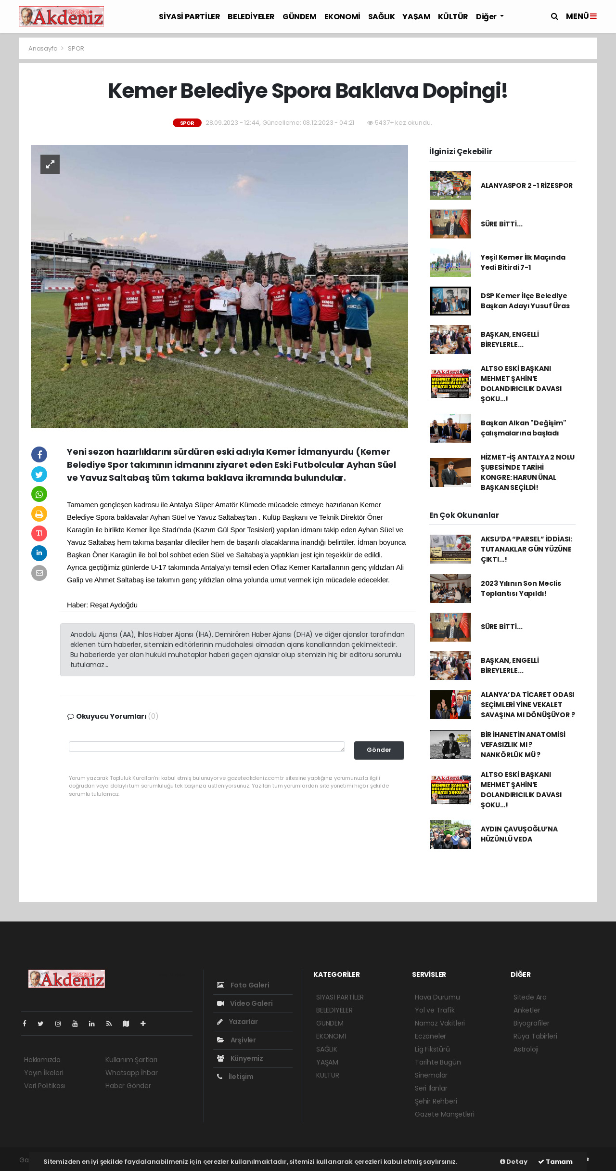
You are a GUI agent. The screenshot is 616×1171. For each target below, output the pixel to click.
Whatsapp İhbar (131, 1073)
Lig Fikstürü (432, 1049)
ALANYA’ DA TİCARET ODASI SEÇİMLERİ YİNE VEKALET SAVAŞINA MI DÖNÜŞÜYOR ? (528, 705)
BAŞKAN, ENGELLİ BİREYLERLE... (510, 339)
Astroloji (526, 1049)
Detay (513, 1161)
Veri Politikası (44, 1086)
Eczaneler (430, 1036)
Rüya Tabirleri (535, 1036)
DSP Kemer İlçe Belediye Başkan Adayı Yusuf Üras (525, 301)
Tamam (555, 1161)
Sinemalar (431, 1075)
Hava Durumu (437, 997)
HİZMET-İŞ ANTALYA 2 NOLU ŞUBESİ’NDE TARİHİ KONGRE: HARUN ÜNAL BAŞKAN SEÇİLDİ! (528, 472)
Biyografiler (531, 1023)
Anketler (526, 1010)
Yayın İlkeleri (43, 1073)
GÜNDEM (299, 16)
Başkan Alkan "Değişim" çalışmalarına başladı (523, 428)
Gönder (379, 750)
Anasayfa (43, 48)
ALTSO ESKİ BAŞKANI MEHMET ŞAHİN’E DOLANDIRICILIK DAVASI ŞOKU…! (521, 384)
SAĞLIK (381, 16)
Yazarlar (237, 1021)
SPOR (76, 48)
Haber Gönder (128, 1086)
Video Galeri (244, 1003)
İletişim (235, 1076)
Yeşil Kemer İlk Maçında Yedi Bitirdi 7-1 (523, 262)
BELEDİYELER (251, 16)
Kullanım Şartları (131, 1060)
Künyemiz (240, 1058)
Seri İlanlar (431, 1088)
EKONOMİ (342, 16)
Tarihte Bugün (438, 1062)
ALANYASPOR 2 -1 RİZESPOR (527, 185)
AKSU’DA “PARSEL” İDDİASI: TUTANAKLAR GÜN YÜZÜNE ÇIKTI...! (526, 549)
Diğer (487, 16)
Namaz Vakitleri (440, 1023)
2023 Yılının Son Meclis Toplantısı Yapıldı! (521, 588)
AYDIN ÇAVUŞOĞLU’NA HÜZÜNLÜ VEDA (519, 834)
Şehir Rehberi (436, 1101)
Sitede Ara (530, 997)
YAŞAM (416, 16)
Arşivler (236, 1040)
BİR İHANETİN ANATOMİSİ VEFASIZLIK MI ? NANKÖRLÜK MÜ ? (523, 745)
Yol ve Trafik (435, 1010)
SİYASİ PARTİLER (189, 16)
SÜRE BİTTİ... (502, 224)
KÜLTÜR (453, 16)
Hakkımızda (42, 1060)
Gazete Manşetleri (445, 1114)
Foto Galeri (243, 985)
